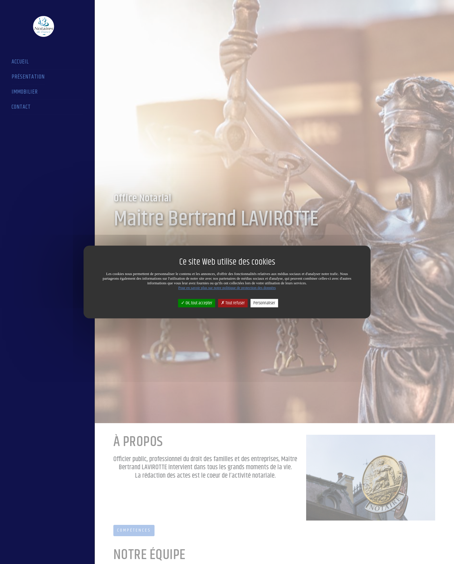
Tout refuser (233, 303)
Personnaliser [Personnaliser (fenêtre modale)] (264, 303)
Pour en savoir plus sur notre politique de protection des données (227, 287)
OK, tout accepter (196, 303)
